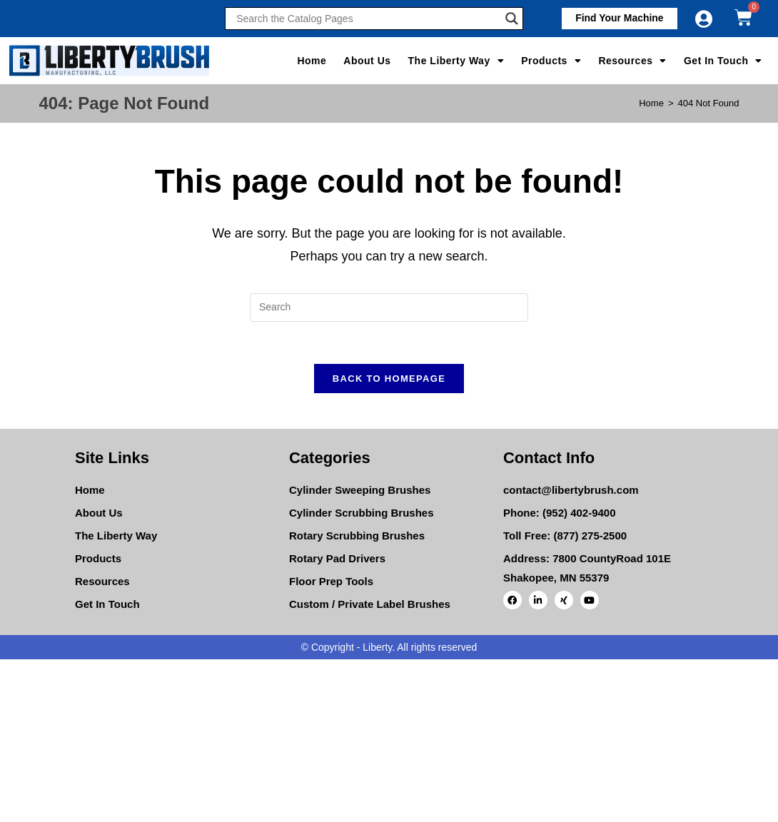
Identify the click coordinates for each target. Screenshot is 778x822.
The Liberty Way (456, 61)
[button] (618, 18)
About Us (366, 60)
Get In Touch (723, 61)
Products (551, 61)
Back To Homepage (389, 379)
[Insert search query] (389, 307)
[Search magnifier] (511, 18)
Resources (632, 61)
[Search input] (366, 18)
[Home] (651, 103)
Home (311, 60)
